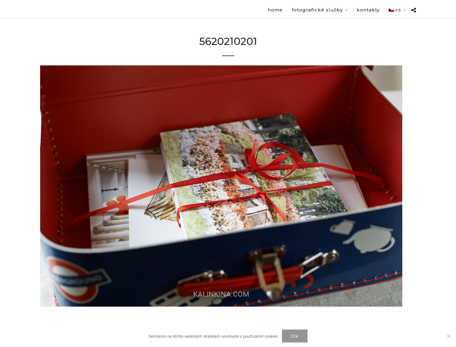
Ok (295, 336)
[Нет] (448, 336)
